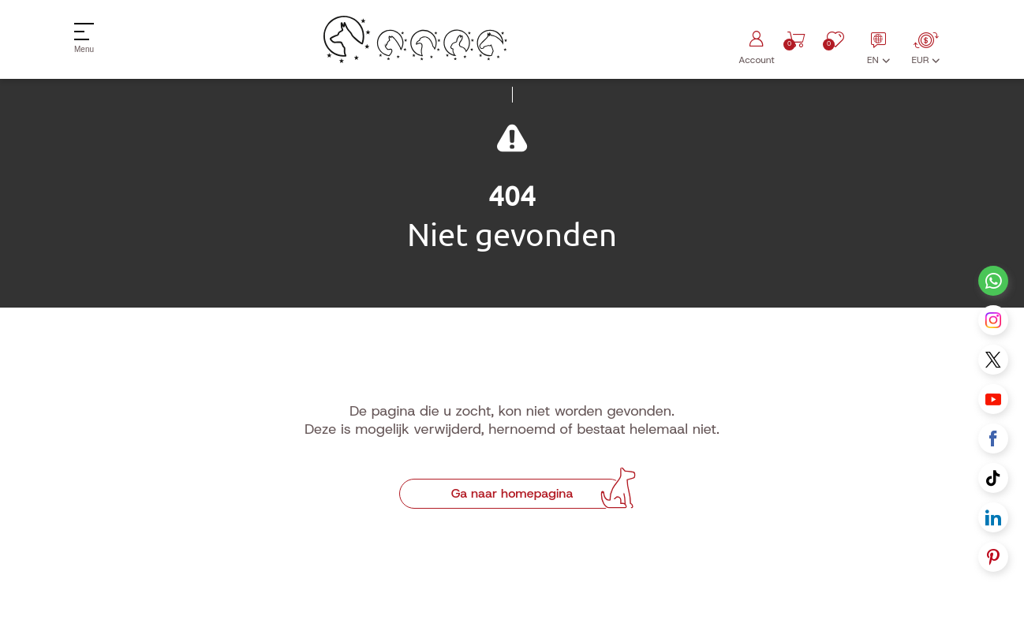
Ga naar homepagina (512, 493)
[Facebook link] (993, 438)
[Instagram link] (993, 320)
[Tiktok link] (993, 478)
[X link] (993, 360)
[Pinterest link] (993, 557)
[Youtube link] (993, 399)
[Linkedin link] (993, 517)
